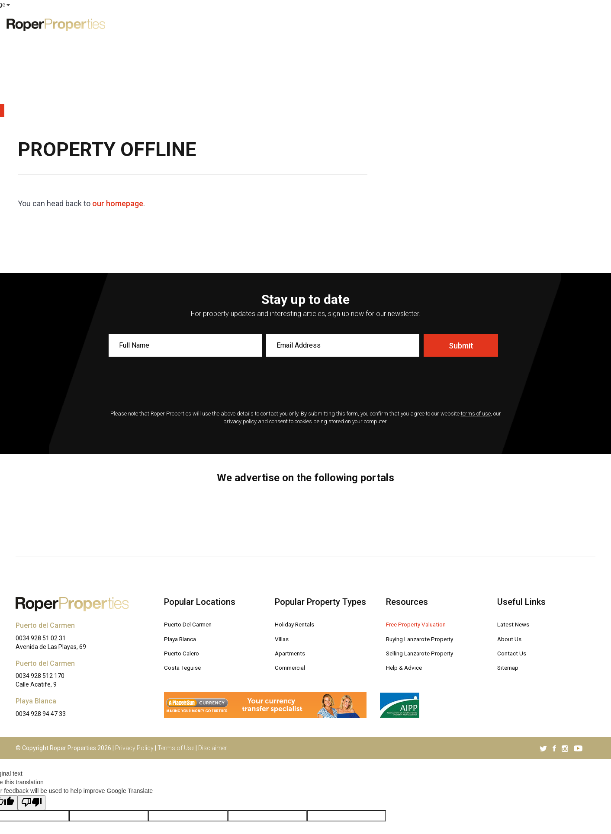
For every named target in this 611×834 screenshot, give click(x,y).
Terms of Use (176, 669)
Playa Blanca (183, 560)
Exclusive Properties (314, 23)
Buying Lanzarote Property (426, 560)
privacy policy (240, 342)
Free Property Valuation (421, 545)
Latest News (516, 545)
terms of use (476, 335)
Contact (572, 23)
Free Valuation (435, 23)
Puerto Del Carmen (192, 545)
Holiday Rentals (298, 545)
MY (521, 5)
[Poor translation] (31, 724)
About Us (511, 560)
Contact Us (513, 573)
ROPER (447, 5)
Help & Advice (407, 587)
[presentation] (305, 306)
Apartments (292, 573)
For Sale (379, 23)
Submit (461, 267)
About (531, 23)
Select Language (581, 4)
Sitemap (509, 587)
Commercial (293, 587)
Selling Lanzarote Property (426, 573)
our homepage (117, 124)
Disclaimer (212, 669)
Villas (283, 560)
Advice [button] (490, 23)
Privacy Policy (134, 669)
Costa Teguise (186, 587)
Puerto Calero (185, 573)
